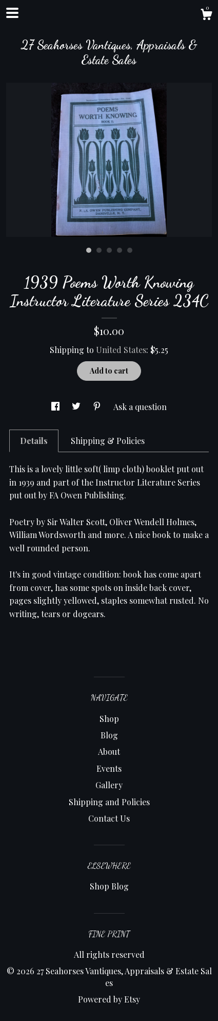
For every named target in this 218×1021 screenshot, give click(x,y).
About (109, 751)
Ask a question (140, 406)
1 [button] (88, 250)
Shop (109, 718)
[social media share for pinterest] (98, 406)
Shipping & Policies (108, 440)
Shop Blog (109, 886)
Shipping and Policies (109, 801)
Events (109, 768)
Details (34, 440)
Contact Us (109, 818)
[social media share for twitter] (77, 406)
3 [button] (109, 250)
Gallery (109, 784)
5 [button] (129, 250)
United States (121, 349)
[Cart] (206, 16)
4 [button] (119, 250)
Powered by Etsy (109, 999)
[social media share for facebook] (56, 406)
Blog (109, 735)
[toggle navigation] (12, 13)
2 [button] (99, 250)
